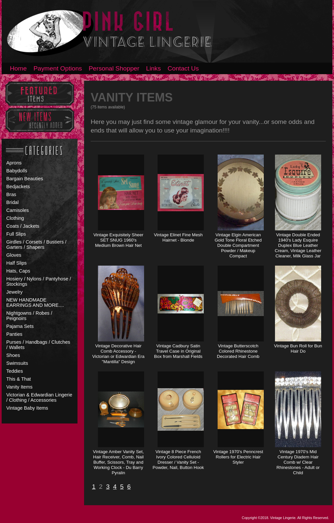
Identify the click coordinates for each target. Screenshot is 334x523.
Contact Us (183, 68)
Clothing (15, 218)
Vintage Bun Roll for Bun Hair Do (298, 348)
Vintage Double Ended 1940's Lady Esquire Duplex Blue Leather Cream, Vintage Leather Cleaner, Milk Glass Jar (298, 245)
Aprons (13, 162)
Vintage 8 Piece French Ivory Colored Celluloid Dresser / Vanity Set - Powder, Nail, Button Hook (178, 459)
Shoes (13, 355)
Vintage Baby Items (27, 408)
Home (18, 68)
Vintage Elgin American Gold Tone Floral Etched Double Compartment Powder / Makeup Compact (238, 245)
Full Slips (16, 234)
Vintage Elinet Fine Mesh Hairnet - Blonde (178, 237)
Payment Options (58, 68)
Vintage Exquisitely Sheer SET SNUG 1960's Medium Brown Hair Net (118, 240)
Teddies (14, 371)
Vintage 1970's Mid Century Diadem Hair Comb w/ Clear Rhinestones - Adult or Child (297, 462)
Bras (11, 194)
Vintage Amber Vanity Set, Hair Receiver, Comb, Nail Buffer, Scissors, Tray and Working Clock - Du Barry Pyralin (118, 462)
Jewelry (14, 292)
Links (153, 68)
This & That (18, 379)
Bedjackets (18, 186)
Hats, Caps (18, 271)
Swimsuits (17, 363)
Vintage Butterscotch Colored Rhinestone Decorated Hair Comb (238, 351)
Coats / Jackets (22, 226)
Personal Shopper (114, 68)
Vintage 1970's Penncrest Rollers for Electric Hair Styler (238, 457)
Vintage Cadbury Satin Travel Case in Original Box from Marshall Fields (178, 351)
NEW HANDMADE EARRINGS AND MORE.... (35, 302)
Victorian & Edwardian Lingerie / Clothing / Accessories (39, 397)
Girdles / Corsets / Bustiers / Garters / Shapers (36, 244)
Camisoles (17, 210)
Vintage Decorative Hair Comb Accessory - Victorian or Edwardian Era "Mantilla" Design (118, 353)
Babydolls (16, 170)
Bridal (12, 202)
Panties (14, 334)
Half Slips (16, 263)
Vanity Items (19, 387)
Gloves (13, 255)
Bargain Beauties (24, 178)
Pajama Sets (20, 326)
